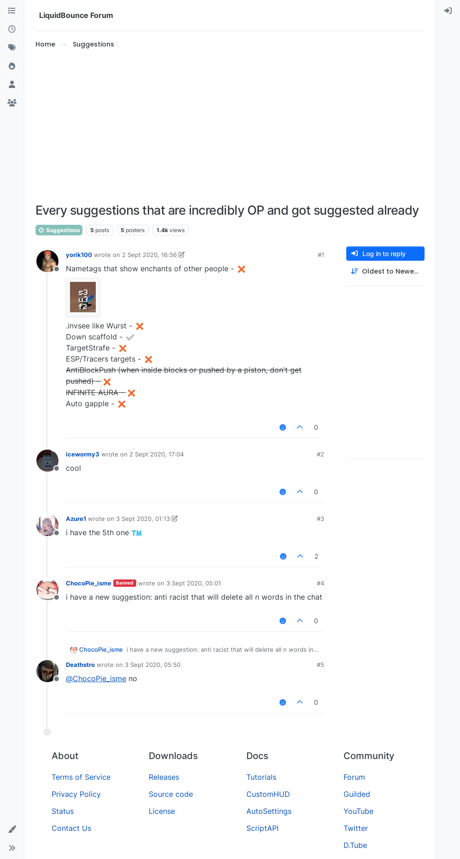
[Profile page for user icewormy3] (47, 461)
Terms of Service (81, 777)
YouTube (358, 811)
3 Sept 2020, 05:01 (193, 583)
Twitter (356, 828)
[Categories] (12, 11)
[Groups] (12, 103)
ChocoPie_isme (88, 583)
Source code (171, 794)
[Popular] (12, 66)
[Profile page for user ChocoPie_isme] (47, 590)
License (162, 811)
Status (63, 811)
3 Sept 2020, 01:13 (143, 518)
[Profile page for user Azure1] (47, 525)
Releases (164, 777)
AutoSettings (268, 811)
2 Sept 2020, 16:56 (149, 254)
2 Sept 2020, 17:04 (156, 454)
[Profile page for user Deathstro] (47, 671)
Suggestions (59, 230)
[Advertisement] (230, 126)
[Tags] (12, 48)
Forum (354, 777)
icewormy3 (82, 454)
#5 (320, 664)
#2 (320, 454)
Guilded (357, 794)
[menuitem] (448, 11)
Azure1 (76, 518)
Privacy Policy (76, 794)
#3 (320, 518)
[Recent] (12, 29)
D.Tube (355, 845)
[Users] (12, 84)
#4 (320, 583)
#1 (321, 254)
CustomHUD (268, 794)
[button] (12, 829)
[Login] (448, 11)
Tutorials (261, 777)
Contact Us (71, 828)
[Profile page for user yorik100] (47, 261)
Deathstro (80, 664)
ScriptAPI (262, 828)
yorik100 (79, 254)
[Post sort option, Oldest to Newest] (385, 271)
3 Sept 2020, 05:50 (153, 664)
